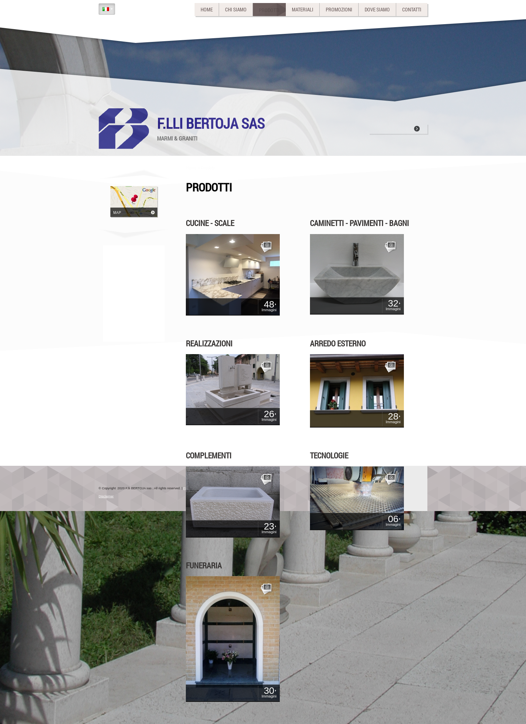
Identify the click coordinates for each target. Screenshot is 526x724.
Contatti (411, 9)
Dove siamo (377, 9)
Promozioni (339, 9)
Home (207, 9)
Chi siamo (236, 9)
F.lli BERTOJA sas (211, 123)
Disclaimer (106, 496)
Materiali (302, 9)
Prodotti (269, 9)
